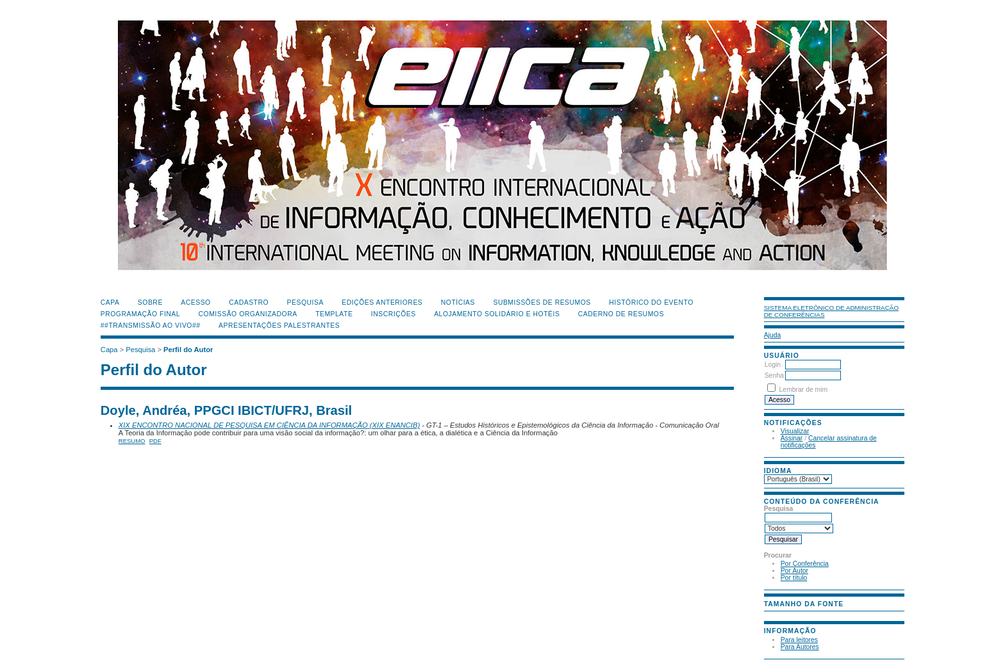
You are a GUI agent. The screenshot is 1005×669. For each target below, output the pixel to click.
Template (334, 314)
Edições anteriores (382, 302)
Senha (774, 375)
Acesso (195, 302)
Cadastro (249, 302)
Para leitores (799, 639)
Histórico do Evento (651, 302)
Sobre (150, 302)
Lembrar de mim (803, 389)
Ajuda (772, 335)
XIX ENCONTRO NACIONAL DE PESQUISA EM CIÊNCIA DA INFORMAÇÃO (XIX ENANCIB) (269, 425)
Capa (110, 302)
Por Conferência (805, 563)
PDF (155, 440)
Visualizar (795, 431)
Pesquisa (305, 302)
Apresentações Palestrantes (279, 325)
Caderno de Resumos (621, 314)
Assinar (792, 438)
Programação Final (140, 314)
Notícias (458, 302)
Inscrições (393, 314)
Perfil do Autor (188, 349)
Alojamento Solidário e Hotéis (497, 314)
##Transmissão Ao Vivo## (151, 325)
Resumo (132, 440)
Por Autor (794, 570)
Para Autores (800, 646)
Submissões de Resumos (541, 302)
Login (773, 364)
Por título (794, 577)
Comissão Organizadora (248, 314)
